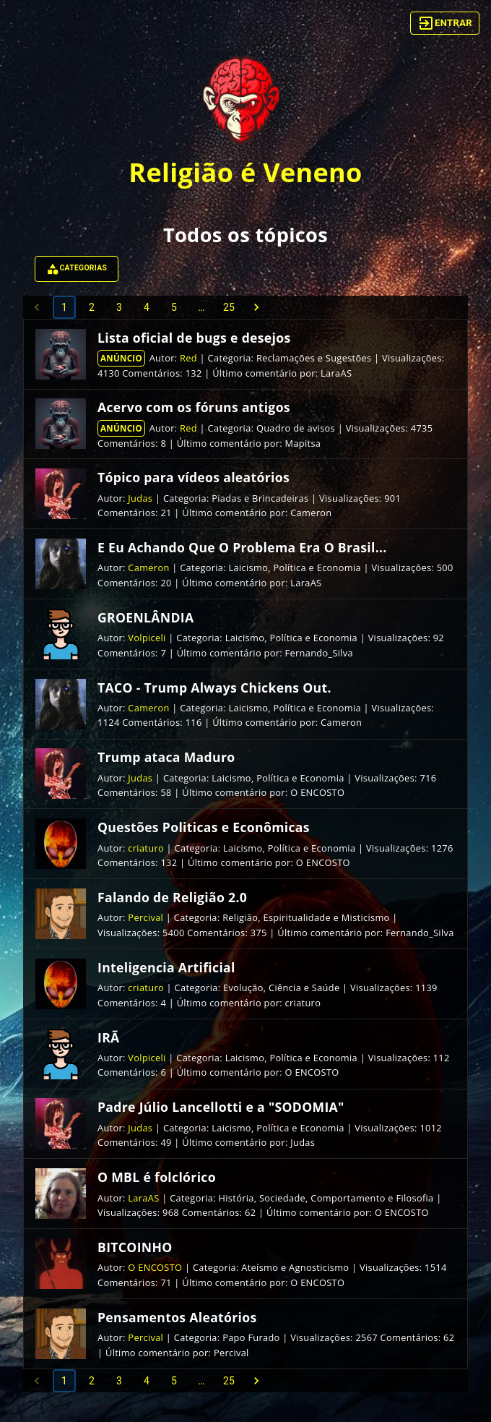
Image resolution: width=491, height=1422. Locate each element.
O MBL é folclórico (156, 1177)
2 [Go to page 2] (92, 307)
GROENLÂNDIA (145, 617)
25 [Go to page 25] (229, 307)
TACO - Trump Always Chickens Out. (214, 687)
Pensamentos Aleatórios (177, 1317)
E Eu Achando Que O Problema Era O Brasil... (242, 547)
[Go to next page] (256, 307)
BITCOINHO (135, 1247)
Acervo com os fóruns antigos (193, 407)
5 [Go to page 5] (174, 307)
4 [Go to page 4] (146, 307)
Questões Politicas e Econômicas (203, 827)
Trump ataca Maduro (166, 757)
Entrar (445, 23)
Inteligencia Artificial (166, 967)
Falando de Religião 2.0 (172, 897)
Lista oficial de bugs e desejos (194, 337)
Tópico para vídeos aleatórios (193, 477)
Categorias (76, 269)
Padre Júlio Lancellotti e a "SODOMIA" (220, 1106)
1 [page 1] (64, 307)
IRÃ (108, 1037)
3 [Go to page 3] (119, 307)
